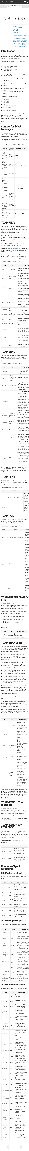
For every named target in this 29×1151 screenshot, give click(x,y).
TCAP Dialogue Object (19, 44)
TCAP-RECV (15, 29)
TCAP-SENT (15, 32)
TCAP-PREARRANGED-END (19, 35)
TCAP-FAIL (15, 34)
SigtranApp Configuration (13, 248)
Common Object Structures (19, 41)
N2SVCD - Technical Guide (7, 1)
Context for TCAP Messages (19, 27)
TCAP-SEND (15, 31)
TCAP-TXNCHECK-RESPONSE (20, 40)
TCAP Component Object (20, 46)
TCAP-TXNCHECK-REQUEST (19, 38)
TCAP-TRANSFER (17, 37)
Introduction (15, 26)
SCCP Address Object (19, 43)
